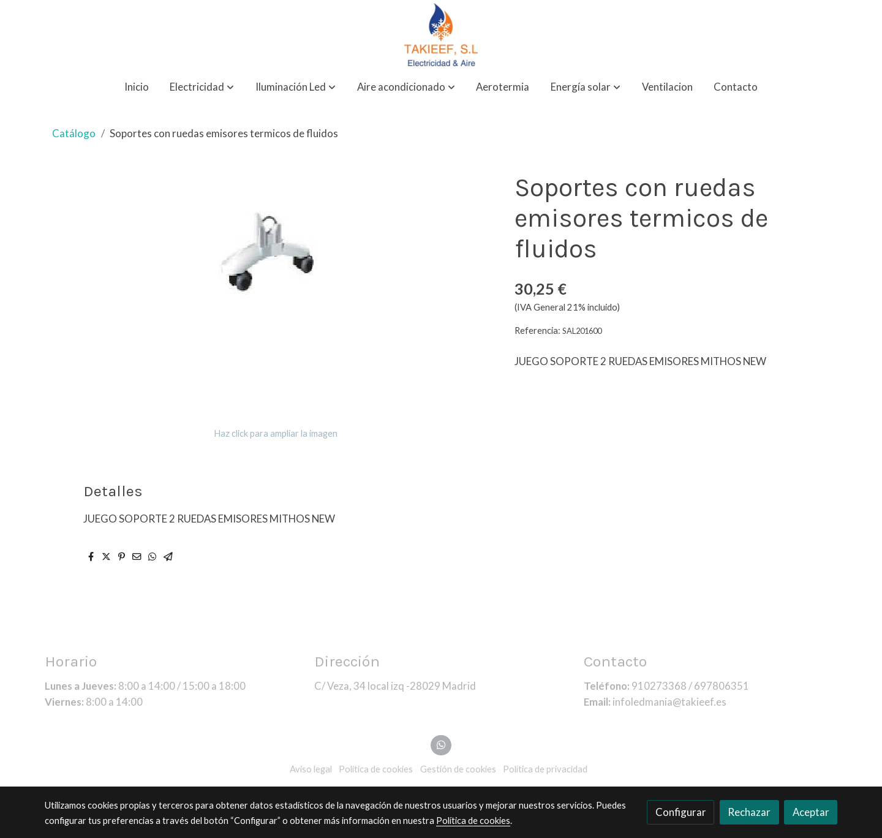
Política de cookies (473, 820)
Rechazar (749, 812)
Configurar (680, 812)
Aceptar (811, 812)
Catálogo (74, 133)
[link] (441, 34)
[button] (201, 87)
